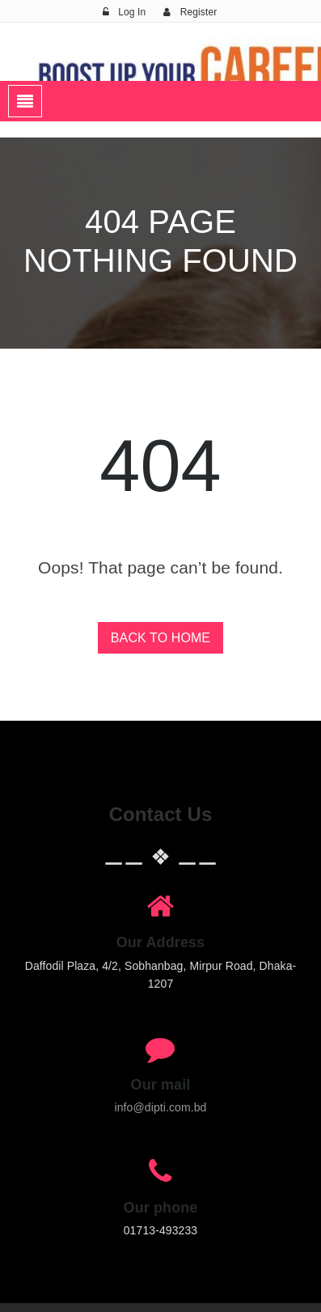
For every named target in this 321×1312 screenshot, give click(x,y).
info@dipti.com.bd (161, 1107)
